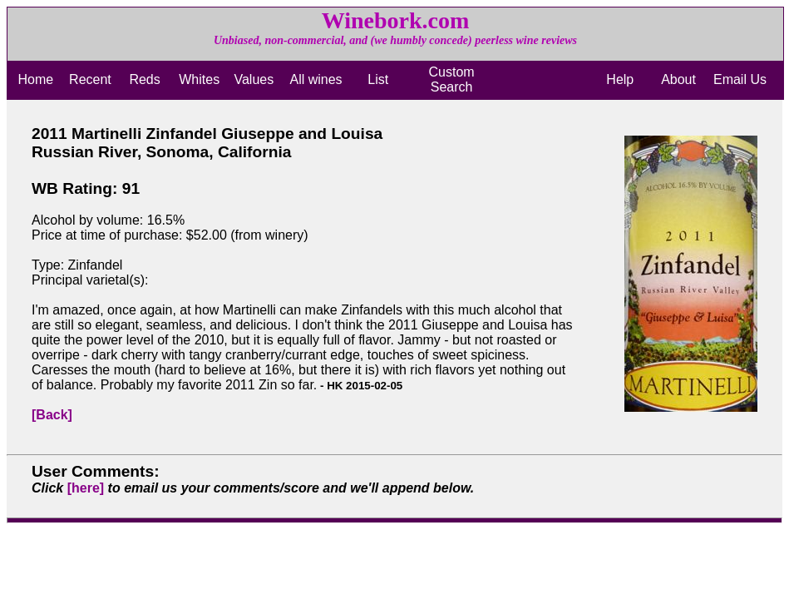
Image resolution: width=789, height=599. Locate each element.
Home (35, 79)
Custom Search (452, 79)
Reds (144, 79)
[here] (85, 488)
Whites (199, 79)
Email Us (740, 79)
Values (254, 79)
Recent (90, 79)
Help (620, 79)
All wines (315, 79)
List (377, 79)
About (678, 79)
